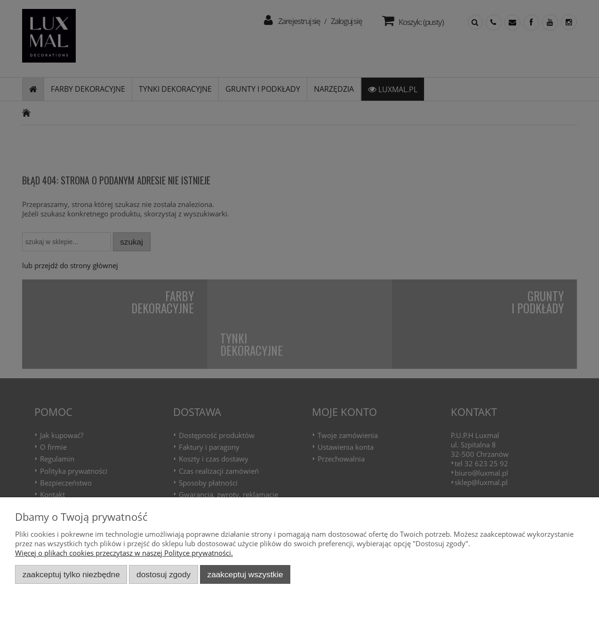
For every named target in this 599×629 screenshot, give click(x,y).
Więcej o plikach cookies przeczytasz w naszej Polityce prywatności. (124, 552)
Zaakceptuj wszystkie (245, 574)
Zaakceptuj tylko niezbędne (71, 574)
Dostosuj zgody (163, 574)
